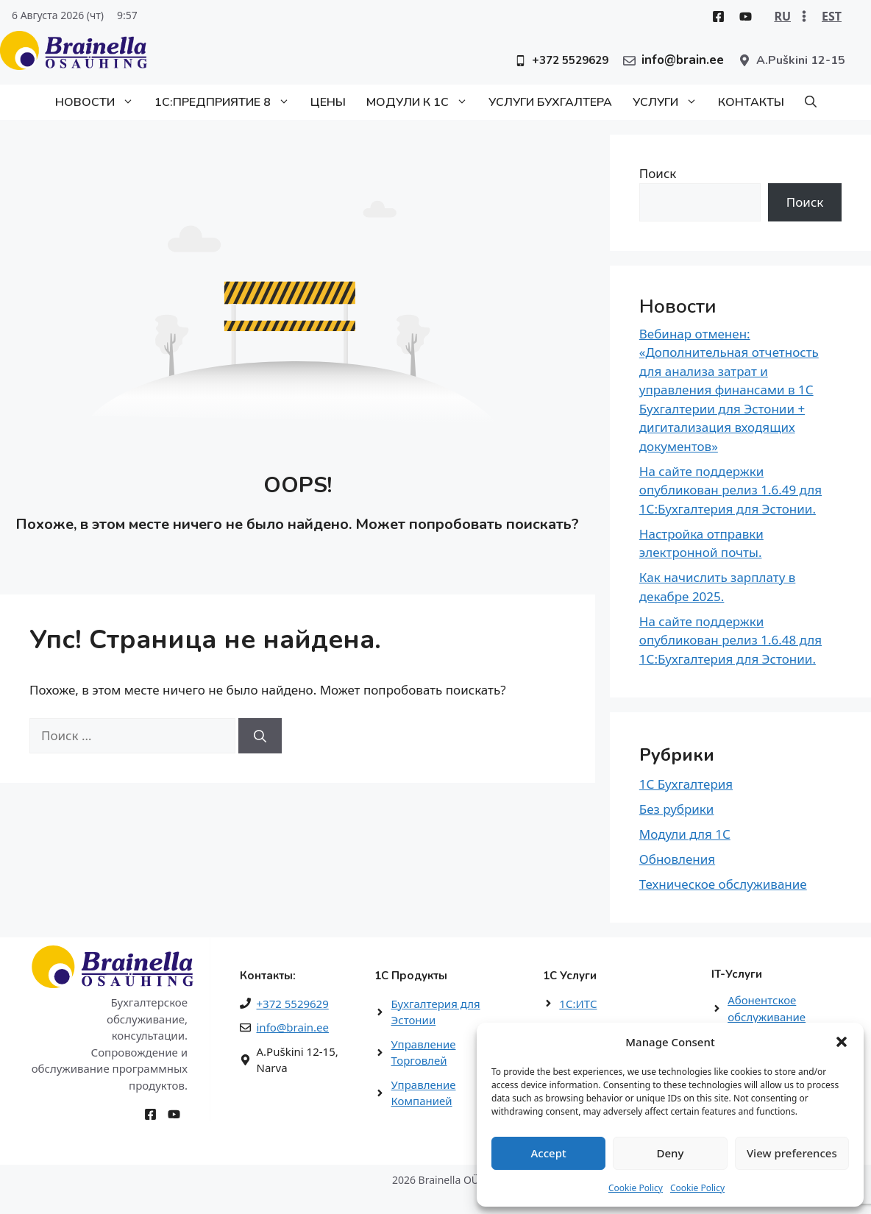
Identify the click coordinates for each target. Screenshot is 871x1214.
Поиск (658, 173)
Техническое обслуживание (723, 884)
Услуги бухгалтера (550, 102)
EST (832, 16)
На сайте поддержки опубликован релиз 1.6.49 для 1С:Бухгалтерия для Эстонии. (730, 490)
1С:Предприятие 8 (227, 102)
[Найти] (260, 735)
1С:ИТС (578, 1003)
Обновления (677, 859)
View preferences (792, 1153)
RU (782, 16)
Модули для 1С (684, 834)
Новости (99, 102)
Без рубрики (676, 809)
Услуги (670, 102)
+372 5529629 (293, 1003)
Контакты (751, 102)
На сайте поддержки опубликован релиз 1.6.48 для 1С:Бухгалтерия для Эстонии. (730, 640)
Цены (328, 102)
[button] (841, 1041)
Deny (670, 1153)
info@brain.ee (293, 1027)
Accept (548, 1153)
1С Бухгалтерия (686, 783)
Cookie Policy (635, 1188)
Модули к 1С (422, 102)
